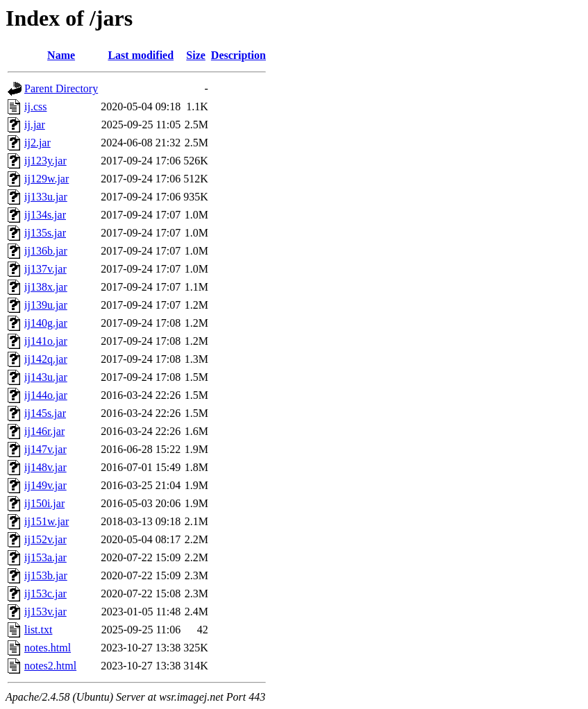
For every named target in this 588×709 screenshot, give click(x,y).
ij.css (35, 106)
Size (195, 55)
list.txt (38, 629)
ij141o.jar (45, 341)
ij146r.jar (44, 431)
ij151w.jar (46, 521)
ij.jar (34, 124)
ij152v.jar (45, 539)
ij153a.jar (45, 557)
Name (61, 55)
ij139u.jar (45, 305)
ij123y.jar (45, 160)
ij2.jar (37, 142)
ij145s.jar (45, 413)
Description (238, 55)
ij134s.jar (45, 215)
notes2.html (50, 666)
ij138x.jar (45, 287)
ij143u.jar (45, 377)
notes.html (47, 648)
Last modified (141, 55)
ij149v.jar (45, 485)
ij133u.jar (45, 197)
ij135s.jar (45, 233)
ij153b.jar (45, 575)
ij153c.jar (45, 593)
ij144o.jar (45, 395)
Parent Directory (61, 88)
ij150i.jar (44, 503)
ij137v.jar (45, 269)
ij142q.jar (45, 359)
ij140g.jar (45, 323)
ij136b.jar (45, 251)
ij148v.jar (45, 467)
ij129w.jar (46, 179)
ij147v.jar (45, 449)
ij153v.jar (45, 611)
